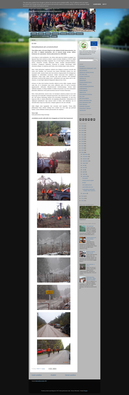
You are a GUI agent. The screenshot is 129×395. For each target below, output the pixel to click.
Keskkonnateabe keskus (86, 82)
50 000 (84, 182)
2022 (82, 134)
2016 (82, 148)
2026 (82, 126)
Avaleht (34, 33)
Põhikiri (48, 33)
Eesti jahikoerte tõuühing (86, 94)
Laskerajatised (83, 88)
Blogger (86, 390)
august (84, 163)
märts (84, 174)
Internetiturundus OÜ (41, 381)
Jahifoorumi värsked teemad (87, 72)
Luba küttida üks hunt (87, 187)
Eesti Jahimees (83, 104)
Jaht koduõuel (89, 226)
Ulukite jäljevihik (84, 90)
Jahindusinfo (83, 110)
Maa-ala (71, 33)
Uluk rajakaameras (87, 184)
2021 (82, 137)
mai (84, 169)
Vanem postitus (70, 375)
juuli (84, 165)
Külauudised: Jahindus (85, 108)
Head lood (79, 33)
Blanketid (63, 33)
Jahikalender (83, 80)
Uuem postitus (37, 375)
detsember (85, 154)
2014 (82, 152)
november (85, 156)
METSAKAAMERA (84, 98)
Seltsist (41, 33)
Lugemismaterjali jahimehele (87, 86)
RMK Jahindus (83, 84)
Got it (104, 4)
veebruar (85, 176)
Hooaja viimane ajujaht (88, 180)
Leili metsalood (83, 70)
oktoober (85, 158)
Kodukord (55, 33)
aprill (84, 172)
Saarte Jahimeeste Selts (86, 100)
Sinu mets (82, 96)
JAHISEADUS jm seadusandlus (40, 36)
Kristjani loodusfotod (85, 76)
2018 (82, 143)
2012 (82, 198)
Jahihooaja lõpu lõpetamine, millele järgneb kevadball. (91, 278)
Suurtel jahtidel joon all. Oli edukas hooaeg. (91, 239)
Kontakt (54, 36)
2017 (82, 145)
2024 (82, 130)
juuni (84, 167)
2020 (82, 139)
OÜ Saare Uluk (83, 74)
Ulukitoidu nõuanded (85, 106)
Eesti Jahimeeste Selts (85, 102)
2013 (82, 196)
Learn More (97, 4)
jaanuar (85, 193)
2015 (82, 150)
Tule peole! (85, 178)
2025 (82, 128)
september (85, 161)
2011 (82, 200)
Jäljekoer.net (83, 92)
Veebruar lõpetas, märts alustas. (90, 252)
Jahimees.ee (83, 78)
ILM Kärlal (82, 66)
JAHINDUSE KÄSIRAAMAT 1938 (88, 68)
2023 (82, 132)
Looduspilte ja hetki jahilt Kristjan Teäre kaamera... (89, 190)
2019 (82, 141)
